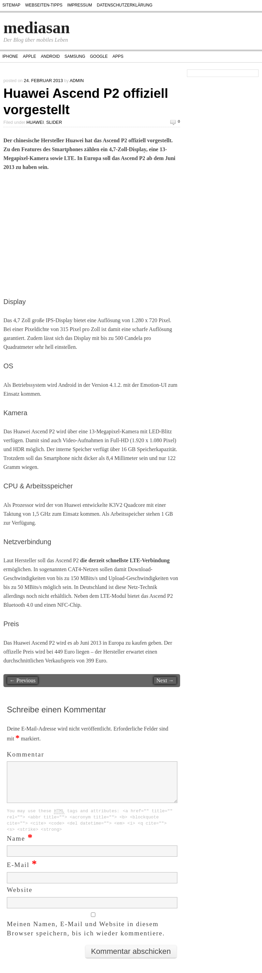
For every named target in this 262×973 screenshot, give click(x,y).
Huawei (35, 122)
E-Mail (22, 873)
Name (20, 846)
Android (50, 56)
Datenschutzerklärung (124, 5)
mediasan (36, 27)
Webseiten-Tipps (43, 5)
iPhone (10, 56)
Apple (29, 56)
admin (77, 80)
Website (19, 898)
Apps (118, 56)
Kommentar (25, 754)
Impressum (79, 5)
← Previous (22, 680)
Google (99, 56)
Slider (54, 122)
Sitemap (11, 5)
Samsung (74, 56)
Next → (165, 680)
